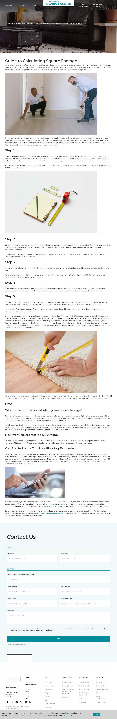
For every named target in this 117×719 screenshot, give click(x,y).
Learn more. (67, 715)
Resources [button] (23, 11)
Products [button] (10, 11)
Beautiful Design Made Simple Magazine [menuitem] (68, 691)
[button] (106, 11)
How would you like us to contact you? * (20, 574)
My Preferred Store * (66, 598)
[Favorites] (109, 11)
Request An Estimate (97, 11)
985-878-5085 (22, 3)
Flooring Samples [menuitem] (68, 686)
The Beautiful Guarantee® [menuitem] (83, 694)
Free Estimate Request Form (52, 513)
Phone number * (12, 586)
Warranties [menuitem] (83, 698)
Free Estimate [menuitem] (50, 703)
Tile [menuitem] (46, 700)
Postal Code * (11, 598)
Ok (97, 714)
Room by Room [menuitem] (101, 686)
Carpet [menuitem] (47, 693)
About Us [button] (35, 11)
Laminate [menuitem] (48, 696)
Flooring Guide (21, 23)
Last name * (64, 553)
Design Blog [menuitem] (66, 697)
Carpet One (9, 23)
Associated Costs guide (53, 506)
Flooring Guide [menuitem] (84, 689)
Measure (32, 23)
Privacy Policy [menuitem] (101, 702)
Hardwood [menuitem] (48, 689)
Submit (58, 638)
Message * (10, 610)
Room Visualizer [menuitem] (67, 682)
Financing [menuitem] (48, 707)
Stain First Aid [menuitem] (84, 686)
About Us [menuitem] (99, 682)
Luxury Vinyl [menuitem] (49, 686)
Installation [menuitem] (83, 702)
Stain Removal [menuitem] (84, 682)
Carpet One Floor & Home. (20, 707)
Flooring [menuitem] (48, 682)
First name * (11, 553)
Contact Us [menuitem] (100, 693)
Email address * (65, 586)
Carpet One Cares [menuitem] (102, 689)
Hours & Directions (83, 11)
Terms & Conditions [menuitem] (100, 697)
